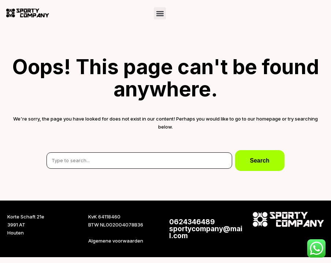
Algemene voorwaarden (115, 241)
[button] (160, 13)
